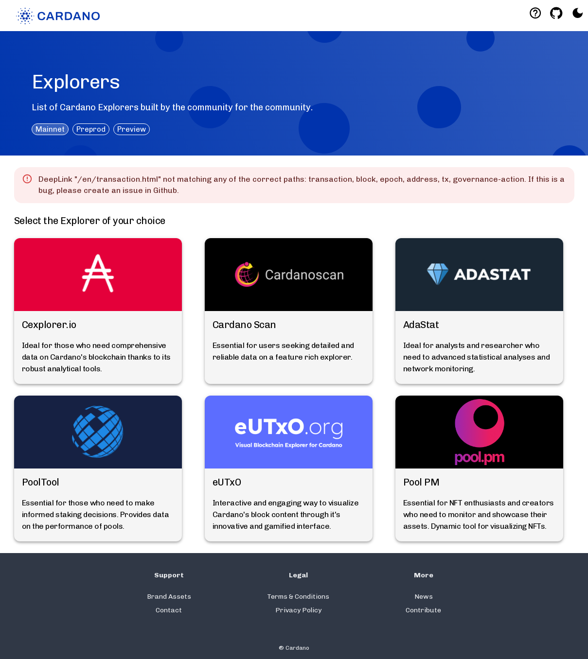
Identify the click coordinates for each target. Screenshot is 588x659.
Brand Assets (169, 596)
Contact (169, 610)
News (423, 596)
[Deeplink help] (535, 12)
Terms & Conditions (298, 596)
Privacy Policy (298, 610)
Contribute (423, 610)
